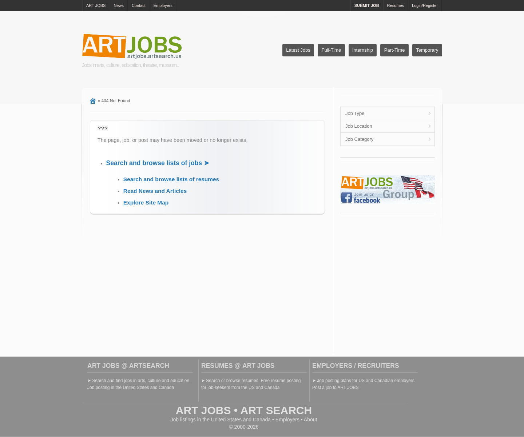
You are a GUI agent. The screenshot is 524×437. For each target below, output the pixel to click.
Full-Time (331, 50)
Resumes (395, 5)
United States (226, 419)
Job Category (359, 139)
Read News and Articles (155, 191)
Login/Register (425, 5)
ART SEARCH (276, 410)
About (310, 419)
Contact (139, 5)
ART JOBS (96, 5)
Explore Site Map (145, 202)
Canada (262, 419)
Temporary (427, 50)
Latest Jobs (298, 50)
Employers (163, 5)
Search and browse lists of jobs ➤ (158, 163)
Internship (362, 50)
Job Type (355, 113)
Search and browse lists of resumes (171, 179)
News (119, 5)
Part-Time (394, 50)
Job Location (358, 126)
